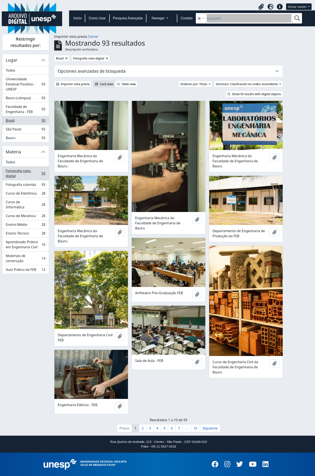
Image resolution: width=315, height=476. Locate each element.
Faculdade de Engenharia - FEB (25, 109)
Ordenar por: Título (194, 84)
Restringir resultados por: (25, 42)
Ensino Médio (25, 225)
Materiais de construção (25, 258)
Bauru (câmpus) (25, 98)
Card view (104, 84)
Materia (13, 152)
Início (78, 18)
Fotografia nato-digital (25, 173)
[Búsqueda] (249, 18)
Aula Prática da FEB (25, 270)
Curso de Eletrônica (25, 194)
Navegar (159, 18)
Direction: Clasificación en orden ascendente (247, 84)
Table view (126, 84)
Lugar (11, 60)
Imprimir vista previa (73, 84)
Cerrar (93, 36)
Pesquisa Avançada (128, 18)
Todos (10, 70)
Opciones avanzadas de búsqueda (92, 71)
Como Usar (97, 18)
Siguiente (210, 428)
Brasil (25, 121)
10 (195, 428)
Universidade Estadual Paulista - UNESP (25, 84)
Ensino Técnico (25, 234)
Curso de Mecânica (25, 216)
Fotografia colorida (25, 185)
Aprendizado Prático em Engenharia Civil (25, 244)
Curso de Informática (25, 204)
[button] (261, 6)
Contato (187, 18)
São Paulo (25, 130)
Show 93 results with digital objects (254, 94)
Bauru (25, 138)
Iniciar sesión (297, 7)
